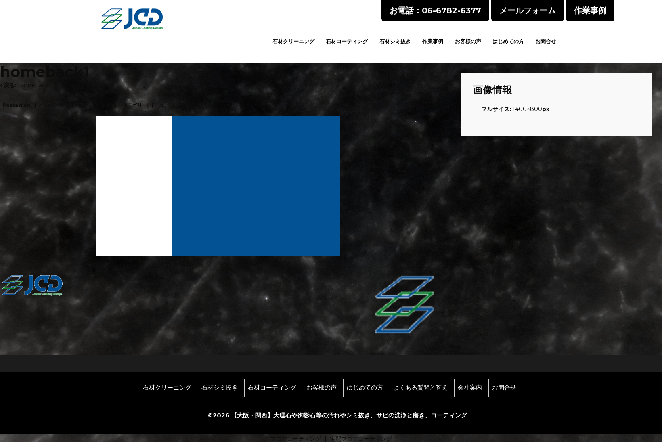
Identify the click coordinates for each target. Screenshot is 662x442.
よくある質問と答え (420, 387)
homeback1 (34, 85)
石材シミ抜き (395, 41)
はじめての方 (508, 41)
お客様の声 (468, 41)
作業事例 (432, 41)
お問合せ (545, 41)
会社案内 (470, 387)
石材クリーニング (293, 41)
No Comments (176, 105)
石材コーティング (347, 41)
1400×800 (527, 109)
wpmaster (100, 105)
